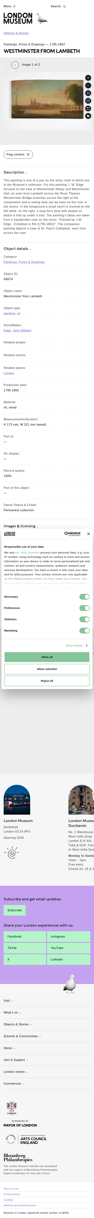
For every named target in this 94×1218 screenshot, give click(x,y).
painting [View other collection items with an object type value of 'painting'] (9, 313)
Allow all (47, 656)
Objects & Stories (16, 33)
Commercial (14, 1084)
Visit (9, 1001)
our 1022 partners (27, 552)
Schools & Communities (23, 1036)
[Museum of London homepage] (26, 20)
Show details (74, 645)
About (10, 1048)
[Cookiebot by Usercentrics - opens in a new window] (64, 534)
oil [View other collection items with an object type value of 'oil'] (18, 313)
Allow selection (47, 669)
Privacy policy (12, 1194)
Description (16, 172)
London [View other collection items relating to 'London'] (9, 373)
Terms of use (11, 1188)
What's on (13, 1013)
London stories (16, 1072)
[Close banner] (88, 534)
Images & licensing (21, 526)
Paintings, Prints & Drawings (24, 262)
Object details (18, 249)
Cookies (8, 1199)
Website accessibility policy (20, 1205)
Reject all (47, 680)
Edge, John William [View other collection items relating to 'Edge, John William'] (17, 330)
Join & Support (16, 1060)
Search (58, 6)
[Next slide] (15, 65)
